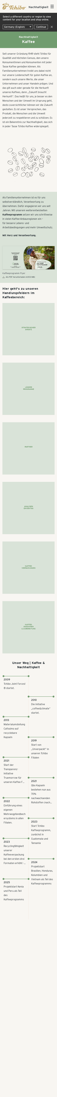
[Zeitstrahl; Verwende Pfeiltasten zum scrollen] (28, 797)
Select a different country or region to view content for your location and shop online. (27, 18)
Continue (41, 26)
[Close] (51, 26)
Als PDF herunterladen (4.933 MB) (18, 277)
